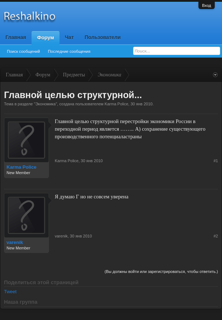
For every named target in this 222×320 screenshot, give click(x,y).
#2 (216, 236)
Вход (206, 5)
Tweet (10, 291)
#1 (216, 161)
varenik (15, 242)
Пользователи (102, 37)
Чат (69, 37)
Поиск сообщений (23, 51)
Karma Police (116, 104)
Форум (45, 38)
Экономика (45, 104)
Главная (15, 37)
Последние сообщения (69, 51)
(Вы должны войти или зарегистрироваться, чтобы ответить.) (161, 271)
